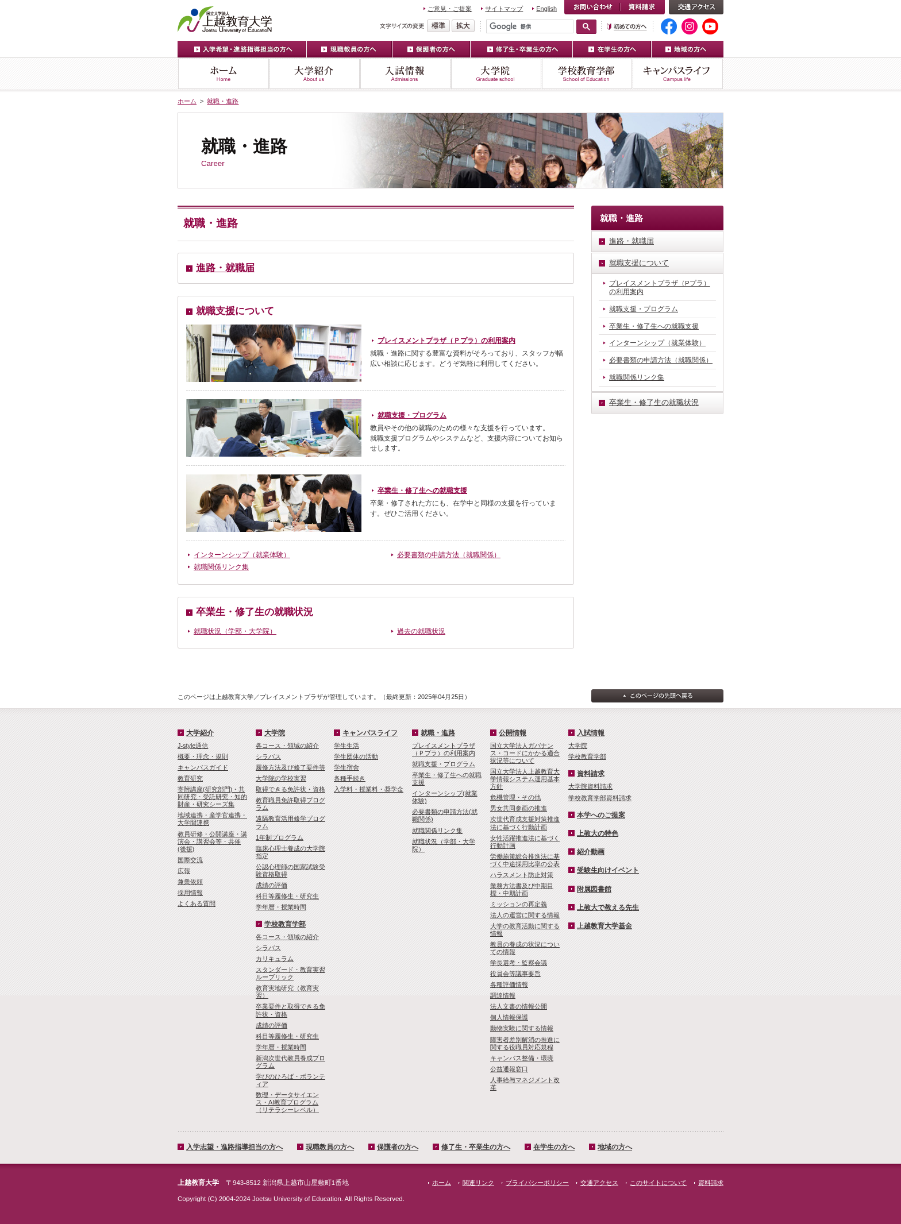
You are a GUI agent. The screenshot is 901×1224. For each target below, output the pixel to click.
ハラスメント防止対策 (521, 874)
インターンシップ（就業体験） (242, 554)
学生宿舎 (346, 767)
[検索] (530, 26)
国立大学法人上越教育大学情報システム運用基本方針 (525, 779)
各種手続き (349, 778)
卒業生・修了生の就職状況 (254, 612)
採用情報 (190, 892)
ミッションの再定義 (518, 904)
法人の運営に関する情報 (525, 915)
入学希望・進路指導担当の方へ (242, 49)
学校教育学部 (586, 74)
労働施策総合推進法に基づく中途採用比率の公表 (525, 860)
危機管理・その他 (515, 797)
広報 (184, 870)
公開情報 (512, 732)
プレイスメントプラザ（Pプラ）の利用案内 (659, 287)
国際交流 (190, 859)
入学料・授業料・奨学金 (368, 789)
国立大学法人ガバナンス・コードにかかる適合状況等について (525, 753)
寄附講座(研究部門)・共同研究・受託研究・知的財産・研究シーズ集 (212, 797)
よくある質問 (196, 903)
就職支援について (235, 311)
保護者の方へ (431, 49)
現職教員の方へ (349, 49)
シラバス (268, 756)
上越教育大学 (225, 19)
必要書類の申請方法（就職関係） (448, 554)
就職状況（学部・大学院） (235, 631)
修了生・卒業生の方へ (522, 49)
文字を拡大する (463, 26)
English (546, 8)
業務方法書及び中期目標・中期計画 (521, 889)
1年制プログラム (279, 837)
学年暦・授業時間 (281, 906)
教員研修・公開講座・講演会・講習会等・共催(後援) (212, 841)
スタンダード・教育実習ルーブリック (290, 973)
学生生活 (346, 745)
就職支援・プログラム (412, 415)
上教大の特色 (597, 833)
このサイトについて (658, 1182)
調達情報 (502, 995)
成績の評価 (271, 885)
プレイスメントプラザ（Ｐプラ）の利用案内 (446, 340)
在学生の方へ (612, 49)
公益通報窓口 (509, 1068)
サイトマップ (504, 8)
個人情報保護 (509, 1017)
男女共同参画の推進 (518, 808)
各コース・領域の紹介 (287, 745)
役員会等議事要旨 (515, 973)
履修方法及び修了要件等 (290, 767)
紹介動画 (590, 851)
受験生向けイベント (608, 870)
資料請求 (642, 7)
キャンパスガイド (203, 767)
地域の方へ (687, 49)
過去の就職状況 (421, 631)
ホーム (223, 74)
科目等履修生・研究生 (287, 896)
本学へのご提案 (601, 815)
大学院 (495, 74)
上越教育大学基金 (604, 925)
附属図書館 (594, 889)
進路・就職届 (225, 267)
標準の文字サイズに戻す (438, 26)
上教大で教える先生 (608, 907)
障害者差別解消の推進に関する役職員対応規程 (525, 1043)
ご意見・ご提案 (450, 8)
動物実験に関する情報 (521, 1028)
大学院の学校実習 (281, 778)
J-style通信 (193, 745)
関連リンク (478, 1182)
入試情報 (405, 74)
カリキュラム (275, 958)
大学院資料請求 (590, 786)
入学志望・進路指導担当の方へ (234, 1147)
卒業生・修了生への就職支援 (422, 490)
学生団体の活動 (356, 756)
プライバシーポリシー (537, 1182)
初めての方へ (627, 26)
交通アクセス (696, 7)
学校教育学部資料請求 (600, 797)
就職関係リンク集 (221, 566)
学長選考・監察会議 (518, 962)
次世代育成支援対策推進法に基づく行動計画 (525, 823)
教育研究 (190, 778)
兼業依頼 (190, 881)
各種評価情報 (509, 984)
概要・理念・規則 (203, 756)
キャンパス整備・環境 (521, 1058)
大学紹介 (314, 74)
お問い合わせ (592, 7)
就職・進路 (222, 101)
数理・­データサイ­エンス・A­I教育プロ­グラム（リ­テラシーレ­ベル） (287, 1102)
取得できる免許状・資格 (290, 789)
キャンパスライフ (677, 74)
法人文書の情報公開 (518, 1006)
